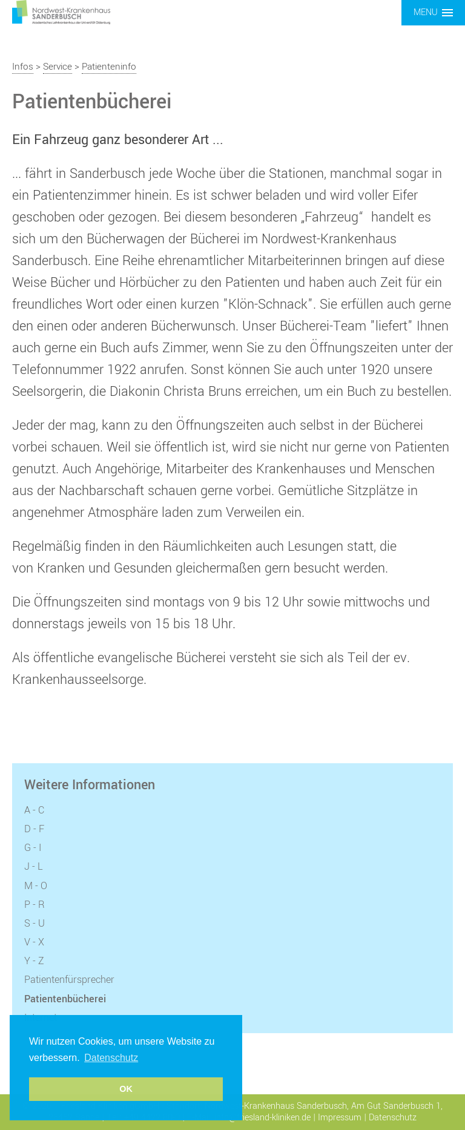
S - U (34, 923)
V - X (34, 942)
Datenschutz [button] (111, 1058)
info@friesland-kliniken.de (262, 1117)
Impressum (339, 1117)
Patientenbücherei (65, 999)
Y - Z (34, 961)
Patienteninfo (109, 66)
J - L (33, 866)
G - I (32, 848)
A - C (34, 810)
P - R (34, 905)
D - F (34, 829)
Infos (22, 66)
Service (57, 66)
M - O (35, 886)
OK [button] (126, 1089)
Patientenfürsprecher (69, 980)
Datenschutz (393, 1117)
